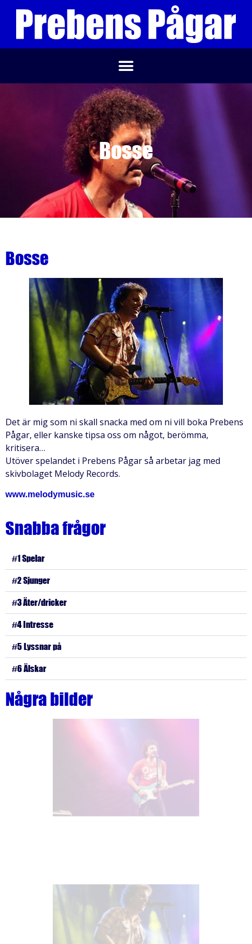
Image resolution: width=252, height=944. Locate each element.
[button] (126, 66)
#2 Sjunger (31, 580)
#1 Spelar (28, 558)
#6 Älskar (29, 668)
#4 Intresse (32, 624)
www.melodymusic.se (50, 494)
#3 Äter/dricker (39, 602)
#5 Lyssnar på (36, 646)
